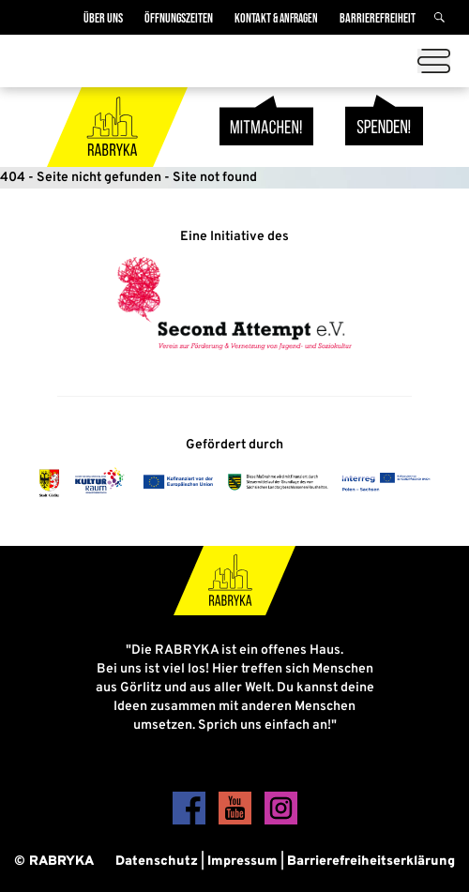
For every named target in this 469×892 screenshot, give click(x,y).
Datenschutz (156, 861)
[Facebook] (191, 821)
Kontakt (276, 18)
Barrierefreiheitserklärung (371, 861)
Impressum (242, 861)
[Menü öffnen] (433, 61)
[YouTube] (237, 821)
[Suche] (442, 18)
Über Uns (103, 18)
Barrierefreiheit (378, 18)
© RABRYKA (54, 861)
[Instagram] (281, 821)
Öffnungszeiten (178, 18)
